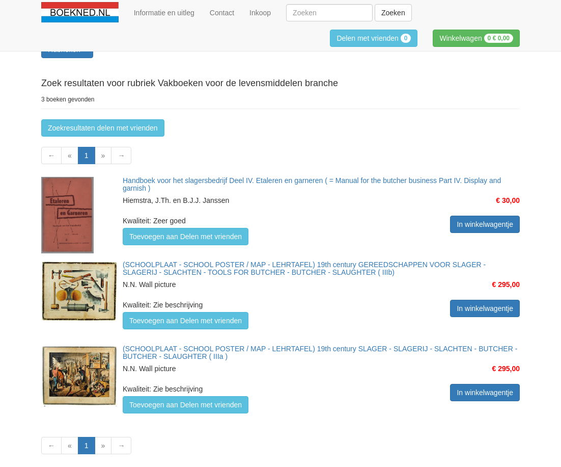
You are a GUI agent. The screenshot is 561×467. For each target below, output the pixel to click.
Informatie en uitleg (164, 13)
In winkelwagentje (485, 224)
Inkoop (260, 13)
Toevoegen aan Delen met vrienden (185, 236)
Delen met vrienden (373, 38)
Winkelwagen (476, 38)
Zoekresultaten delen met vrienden (103, 128)
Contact (222, 13)
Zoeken (393, 13)
